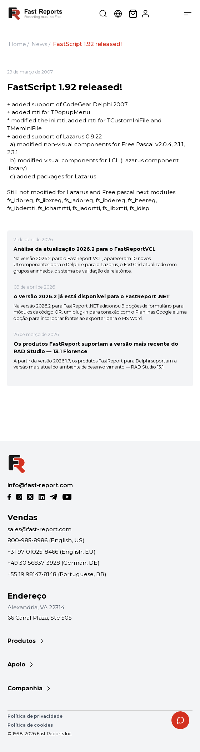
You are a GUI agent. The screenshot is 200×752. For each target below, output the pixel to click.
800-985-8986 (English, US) (46, 540)
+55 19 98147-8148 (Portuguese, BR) (57, 574)
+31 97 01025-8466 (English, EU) (52, 551)
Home (17, 44)
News (39, 44)
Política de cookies (30, 725)
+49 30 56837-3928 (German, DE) (54, 562)
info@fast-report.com (40, 485)
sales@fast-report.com (39, 529)
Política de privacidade (35, 716)
